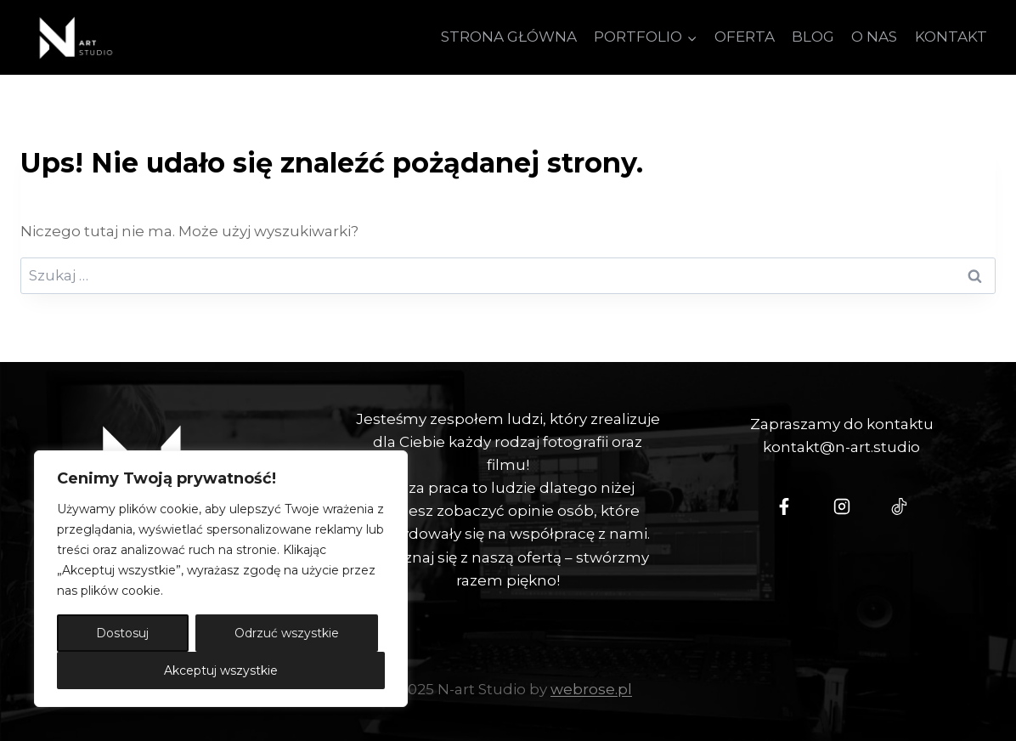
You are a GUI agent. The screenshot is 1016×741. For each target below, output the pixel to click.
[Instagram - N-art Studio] (842, 506)
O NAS (874, 36)
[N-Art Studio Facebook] (784, 506)
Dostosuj (122, 633)
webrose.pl (591, 689)
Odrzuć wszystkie (286, 633)
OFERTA (744, 36)
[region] (221, 578)
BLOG (813, 36)
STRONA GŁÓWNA (509, 36)
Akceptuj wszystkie (221, 670)
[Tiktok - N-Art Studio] (900, 506)
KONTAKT (951, 36)
